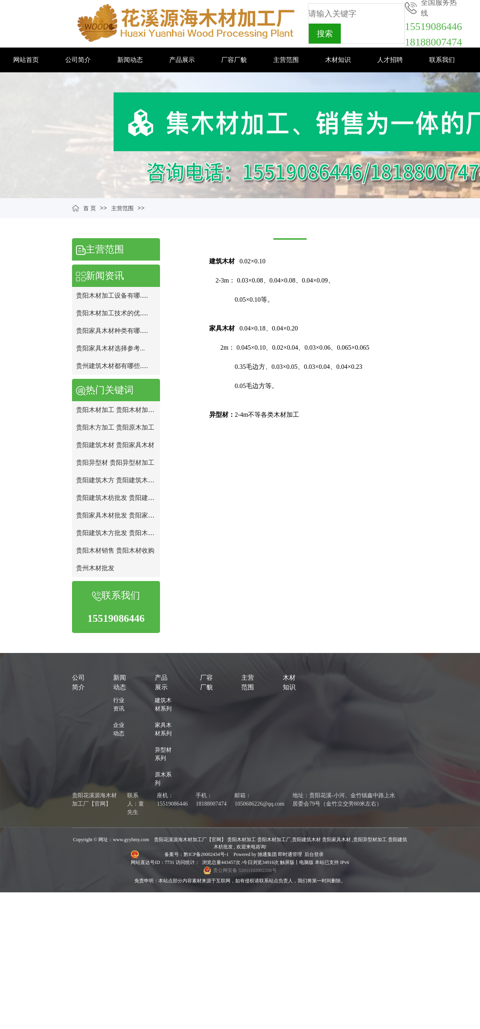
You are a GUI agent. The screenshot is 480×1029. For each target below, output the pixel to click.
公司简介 (78, 59)
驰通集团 (268, 854)
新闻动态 (130, 59)
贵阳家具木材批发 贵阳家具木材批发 (128, 515)
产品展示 (182, 59)
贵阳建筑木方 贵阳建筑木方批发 (121, 480)
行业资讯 (118, 704)
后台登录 (314, 854)
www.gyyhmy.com (131, 839)
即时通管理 (290, 854)
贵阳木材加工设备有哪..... (112, 295)
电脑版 (306, 862)
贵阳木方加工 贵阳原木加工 (115, 427)
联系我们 (442, 59)
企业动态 (118, 729)
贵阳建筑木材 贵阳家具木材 (115, 445)
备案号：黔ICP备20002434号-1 (197, 854)
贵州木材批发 (95, 568)
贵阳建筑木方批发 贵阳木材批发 (121, 532)
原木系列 (163, 779)
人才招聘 (390, 59)
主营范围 (286, 59)
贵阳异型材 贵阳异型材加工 (115, 462)
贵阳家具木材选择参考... (110, 348)
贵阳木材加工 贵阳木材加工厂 (118, 409)
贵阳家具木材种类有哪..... (112, 330)
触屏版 (287, 862)
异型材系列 (163, 754)
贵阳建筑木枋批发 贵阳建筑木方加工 (128, 497)
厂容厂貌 (234, 59)
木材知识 (338, 59)
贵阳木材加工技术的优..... (112, 313)
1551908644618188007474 (433, 34)
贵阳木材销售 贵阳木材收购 (115, 550)
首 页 (89, 208)
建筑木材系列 (163, 704)
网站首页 (26, 59)
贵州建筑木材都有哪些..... (112, 365)
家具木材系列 (163, 729)
